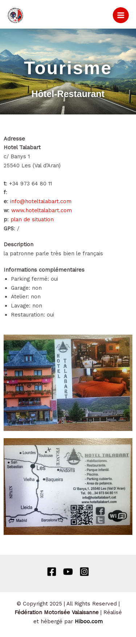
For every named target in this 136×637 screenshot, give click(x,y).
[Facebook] (52, 572)
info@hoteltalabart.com (40, 201)
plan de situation (32, 219)
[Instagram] (84, 572)
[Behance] (68, 572)
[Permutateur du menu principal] (121, 15)
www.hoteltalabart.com (41, 210)
